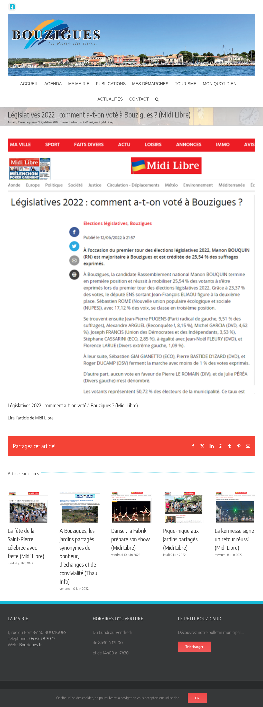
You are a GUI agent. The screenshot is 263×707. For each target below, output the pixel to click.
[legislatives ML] (131, 266)
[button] (157, 99)
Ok (197, 698)
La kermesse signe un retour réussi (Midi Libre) (234, 539)
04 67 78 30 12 (42, 638)
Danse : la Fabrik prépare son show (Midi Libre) (130, 539)
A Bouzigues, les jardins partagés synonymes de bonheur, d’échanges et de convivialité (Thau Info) (78, 556)
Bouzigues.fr (30, 644)
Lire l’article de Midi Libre (30, 417)
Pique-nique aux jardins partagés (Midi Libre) (181, 539)
